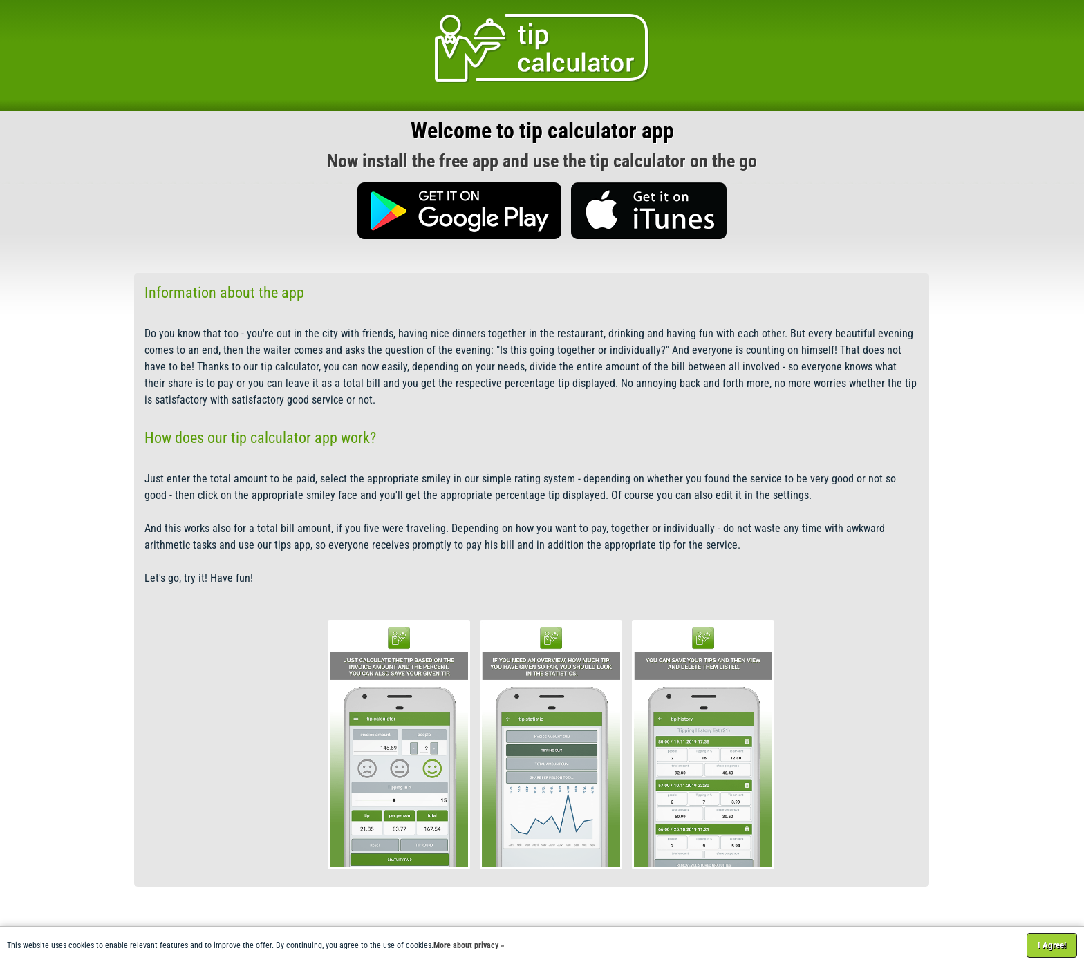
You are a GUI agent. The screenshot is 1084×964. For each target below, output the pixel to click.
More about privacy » (468, 945)
